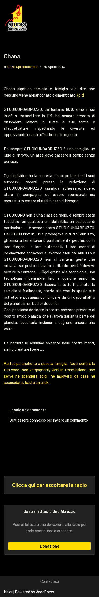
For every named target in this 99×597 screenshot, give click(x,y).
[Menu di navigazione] (87, 17)
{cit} (80, 95)
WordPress (45, 591)
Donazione (49, 546)
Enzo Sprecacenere (22, 66)
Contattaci (49, 581)
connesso (38, 420)
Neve (8, 591)
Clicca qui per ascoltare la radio (49, 484)
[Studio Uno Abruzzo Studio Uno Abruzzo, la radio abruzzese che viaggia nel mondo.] (17, 18)
